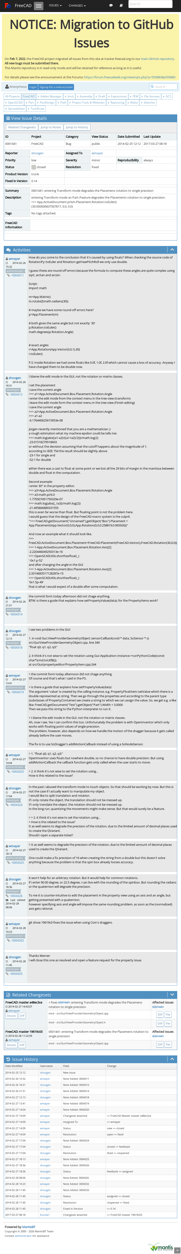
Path (62, 102)
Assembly (84, 96)
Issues (55, 5)
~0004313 (15, 394)
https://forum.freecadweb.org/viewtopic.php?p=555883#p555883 (129, 77)
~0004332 (17, 940)
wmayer (97, 153)
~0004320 (17, 771)
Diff (22, 1016)
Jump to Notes (51, 127)
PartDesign (45, 102)
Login (33, 87)
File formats (150, 96)
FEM (134, 96)
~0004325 (17, 862)
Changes (77, 5)
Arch (69, 96)
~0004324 (15, 805)
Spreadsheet (15, 109)
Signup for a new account (56, 87)
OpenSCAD (14, 102)
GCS (167, 96)
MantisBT (28, 1227)
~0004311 (17, 275)
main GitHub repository (157, 59)
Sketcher (148, 102)
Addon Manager (50, 96)
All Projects (12, 96)
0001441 (64, 1002)
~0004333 (15, 973)
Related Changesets (22, 127)
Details (11, 1016)
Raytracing (116, 102)
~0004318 (15, 647)
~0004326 (15, 896)
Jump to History (77, 127)
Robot (133, 102)
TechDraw (36, 109)
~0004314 (15, 614)
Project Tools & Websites (87, 102)
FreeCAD (18, 5)
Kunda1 (44, 1215)
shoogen (37, 153)
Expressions (117, 96)
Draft (100, 96)
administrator (23, 1235)
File (168, 1014)
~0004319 (17, 692)
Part (30, 102)
